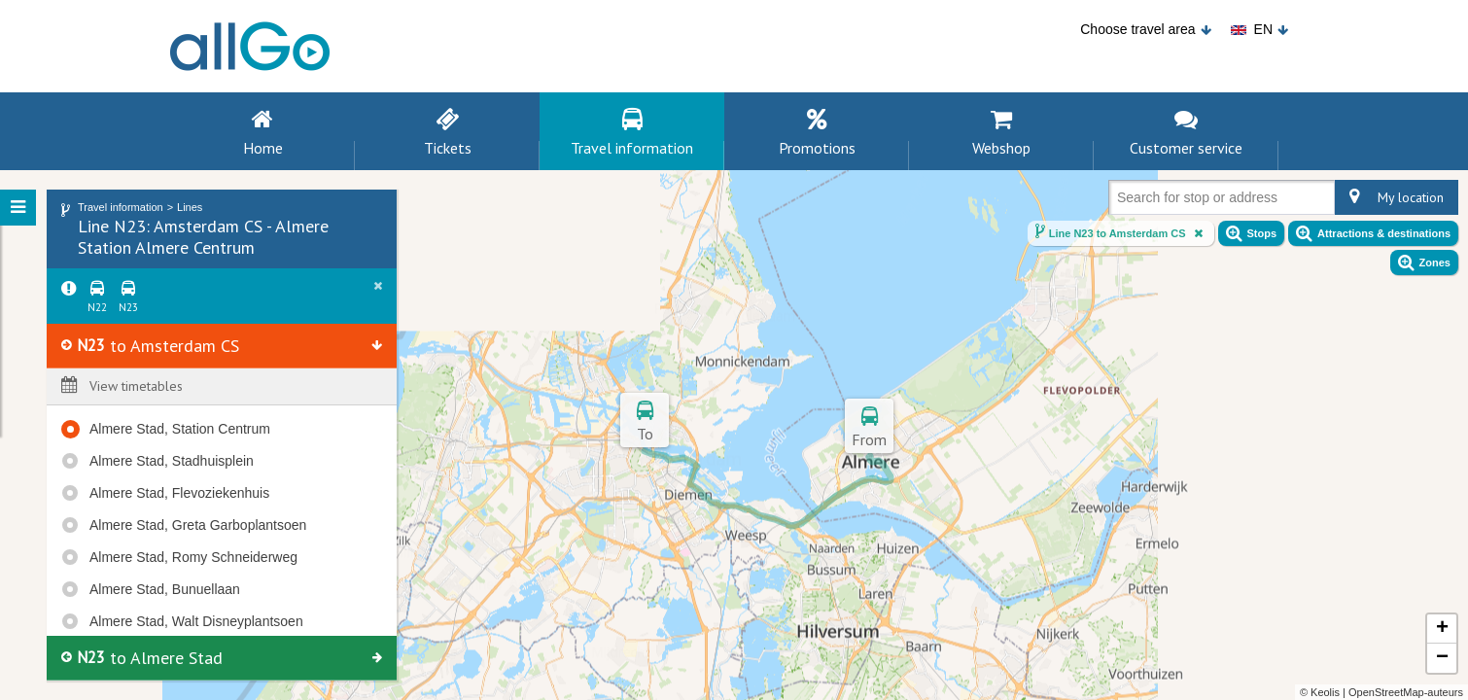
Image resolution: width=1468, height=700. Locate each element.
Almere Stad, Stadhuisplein (171, 461)
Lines (189, 207)
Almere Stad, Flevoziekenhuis (179, 493)
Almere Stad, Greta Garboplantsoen (197, 525)
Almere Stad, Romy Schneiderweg (193, 557)
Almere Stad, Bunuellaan (164, 589)
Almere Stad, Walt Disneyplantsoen (196, 621)
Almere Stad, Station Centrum (179, 429)
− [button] (1442, 658)
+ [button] (1442, 629)
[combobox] (1121, 201)
